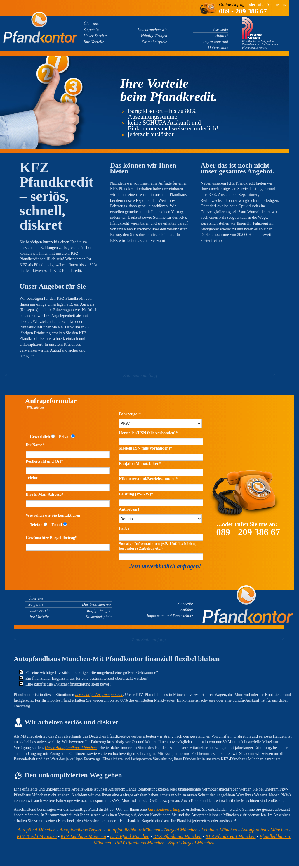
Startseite (220, 29)
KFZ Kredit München (37, 836)
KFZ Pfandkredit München (231, 836)
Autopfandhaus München (264, 829)
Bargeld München (180, 829)
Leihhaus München (219, 829)
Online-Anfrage (232, 4)
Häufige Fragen (154, 36)
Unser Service (95, 36)
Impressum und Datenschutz (170, 616)
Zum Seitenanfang (140, 375)
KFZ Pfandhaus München (177, 836)
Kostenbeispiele (154, 42)
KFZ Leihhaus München (83, 836)
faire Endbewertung (164, 809)
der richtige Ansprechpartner (99, 695)
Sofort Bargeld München (191, 842)
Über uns (91, 23)
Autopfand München (36, 829)
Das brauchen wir (152, 29)
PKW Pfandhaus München (140, 842)
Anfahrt (221, 35)
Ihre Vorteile (94, 42)
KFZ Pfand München (130, 836)
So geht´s (91, 29)
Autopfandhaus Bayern (81, 829)
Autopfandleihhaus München (133, 829)
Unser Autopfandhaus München (71, 748)
